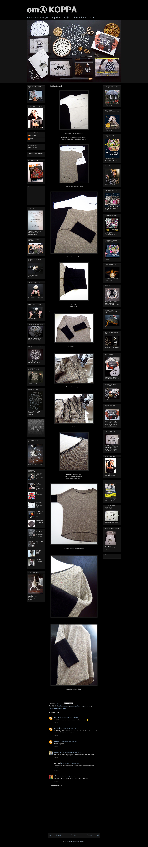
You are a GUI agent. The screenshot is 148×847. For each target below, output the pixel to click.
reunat (81, 706)
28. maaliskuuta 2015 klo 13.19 (67, 741)
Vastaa (56, 722)
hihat (58, 706)
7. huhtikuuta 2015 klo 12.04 (70, 763)
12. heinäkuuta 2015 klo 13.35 (66, 776)
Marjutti (57, 728)
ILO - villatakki (39, 494)
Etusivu (73, 835)
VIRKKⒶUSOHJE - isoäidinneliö (39, 476)
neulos (67, 706)
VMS (31, 139)
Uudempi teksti (55, 835)
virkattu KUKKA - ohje (39, 561)
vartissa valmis (62, 708)
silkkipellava (53, 708)
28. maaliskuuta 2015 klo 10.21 (69, 728)
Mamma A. (57, 752)
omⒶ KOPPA (52, 10)
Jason (56, 741)
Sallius (56, 717)
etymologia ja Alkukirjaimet (32, 146)
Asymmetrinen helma (39, 521)
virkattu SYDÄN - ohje (39, 552)
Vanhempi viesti (93, 835)
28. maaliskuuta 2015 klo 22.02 (71, 752)
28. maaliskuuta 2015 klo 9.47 (68, 717)
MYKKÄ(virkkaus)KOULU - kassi (39, 514)
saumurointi (87, 706)
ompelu (72, 706)
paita (77, 706)
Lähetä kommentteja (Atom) (76, 841)
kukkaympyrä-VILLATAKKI (39, 505)
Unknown (33, 135)
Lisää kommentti (56, 785)
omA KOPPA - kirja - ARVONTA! (39, 487)
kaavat (62, 706)
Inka (55, 776)
